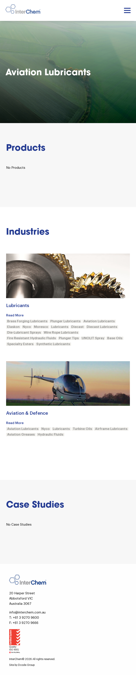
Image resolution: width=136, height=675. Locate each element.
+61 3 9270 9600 (26, 617)
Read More (15, 315)
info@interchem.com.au (27, 612)
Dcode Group (26, 665)
